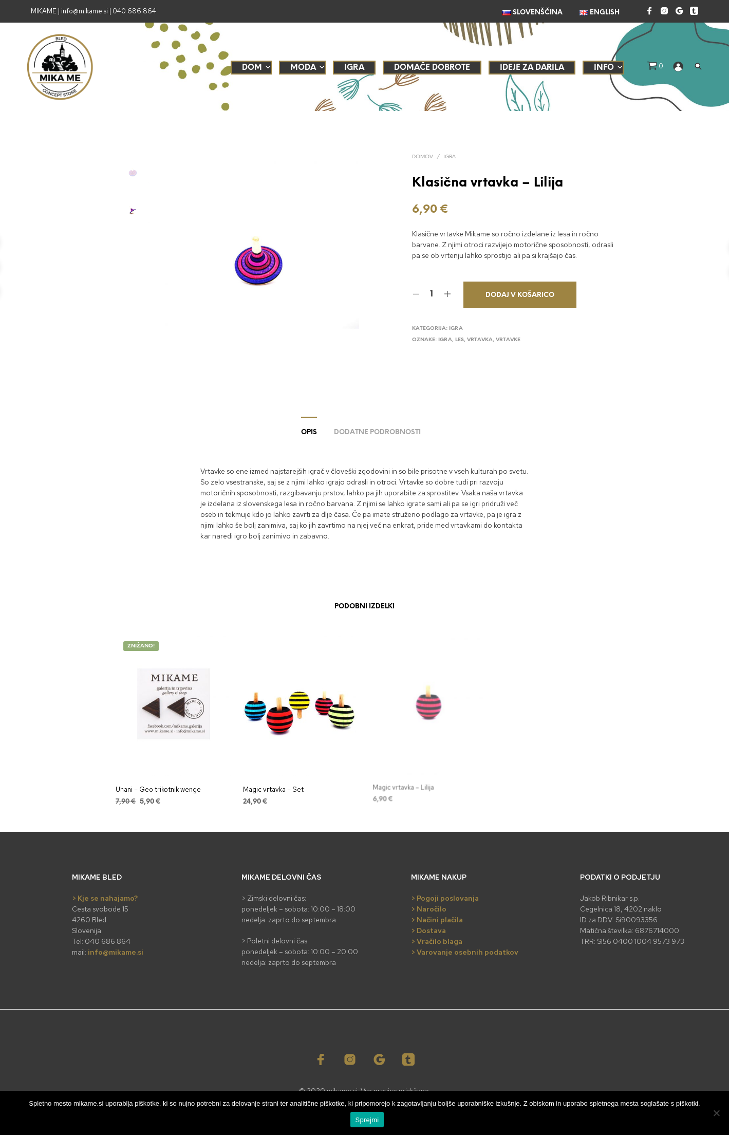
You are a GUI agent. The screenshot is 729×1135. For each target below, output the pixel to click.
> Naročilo (428, 909)
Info (604, 68)
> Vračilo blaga (436, 941)
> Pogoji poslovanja (445, 898)
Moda (303, 68)
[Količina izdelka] (431, 294)
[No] (716, 1113)
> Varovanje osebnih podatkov (464, 952)
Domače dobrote (432, 68)
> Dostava (428, 930)
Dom (252, 68)
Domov (422, 157)
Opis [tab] (309, 432)
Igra (354, 68)
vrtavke (508, 340)
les (459, 340)
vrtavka (480, 340)
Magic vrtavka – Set (274, 787)
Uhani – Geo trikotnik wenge (158, 789)
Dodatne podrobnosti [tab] (377, 432)
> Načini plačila (437, 919)
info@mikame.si (115, 952)
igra (445, 340)
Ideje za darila (532, 68)
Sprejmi (367, 1120)
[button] (655, 66)
